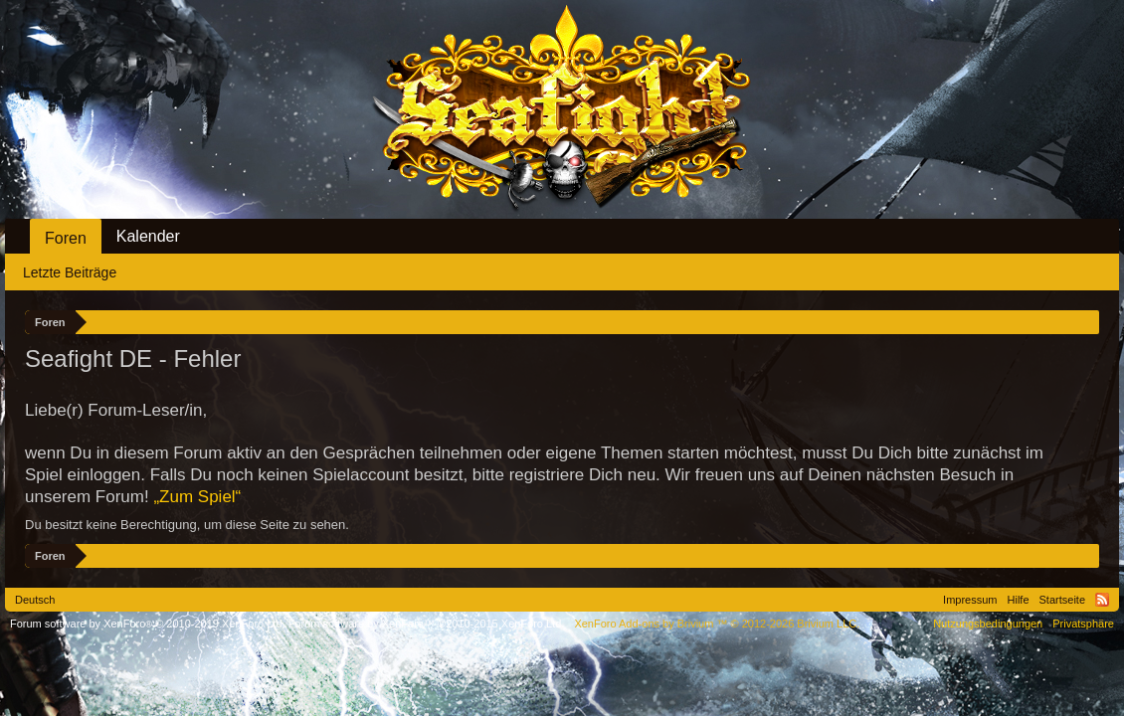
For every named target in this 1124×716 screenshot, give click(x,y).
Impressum (970, 600)
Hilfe (1019, 600)
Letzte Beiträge (69, 272)
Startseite (1062, 600)
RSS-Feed (1102, 600)
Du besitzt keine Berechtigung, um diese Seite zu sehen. (187, 524)
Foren (66, 238)
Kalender (148, 236)
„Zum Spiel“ (197, 496)
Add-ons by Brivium (716, 623)
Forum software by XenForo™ (426, 623)
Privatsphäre (1083, 623)
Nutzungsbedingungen (987, 623)
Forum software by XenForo (147, 623)
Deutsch (35, 600)
